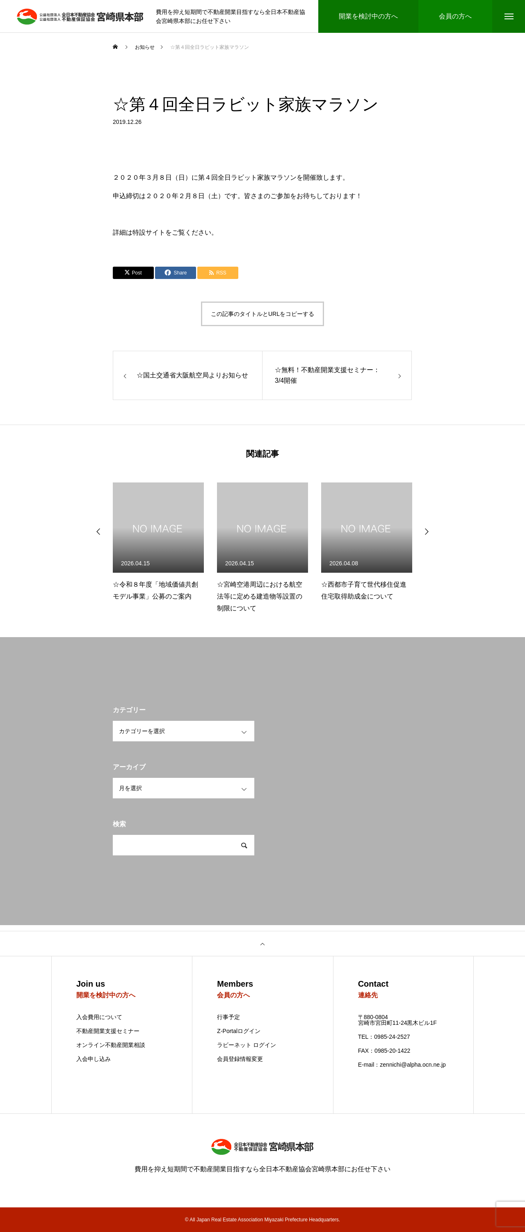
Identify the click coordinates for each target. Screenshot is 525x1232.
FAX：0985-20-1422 (384, 1051)
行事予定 (228, 1017)
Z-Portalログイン (238, 1031)
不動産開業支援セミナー (107, 1031)
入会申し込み (93, 1059)
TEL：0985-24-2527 (384, 1037)
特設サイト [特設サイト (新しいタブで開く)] (148, 232)
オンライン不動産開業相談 (110, 1045)
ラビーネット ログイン (246, 1045)
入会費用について (99, 1017)
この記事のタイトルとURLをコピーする (262, 314)
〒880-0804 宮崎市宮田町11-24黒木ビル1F (397, 1020)
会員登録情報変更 (240, 1059)
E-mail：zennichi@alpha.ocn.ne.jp (402, 1064)
